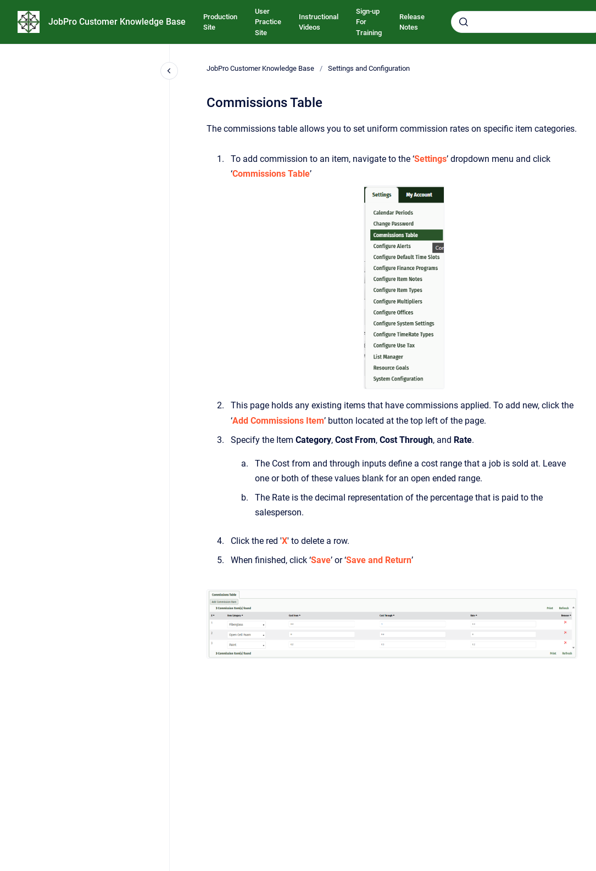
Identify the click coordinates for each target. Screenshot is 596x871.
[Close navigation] (169, 71)
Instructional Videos (318, 22)
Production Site (220, 22)
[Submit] (463, 22)
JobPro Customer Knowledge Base (117, 21)
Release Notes (412, 22)
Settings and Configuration (369, 68)
